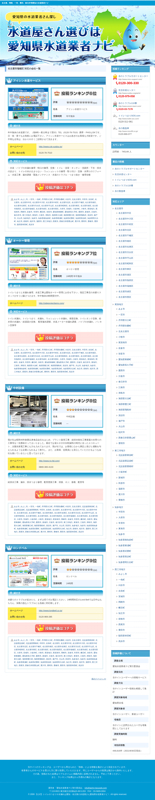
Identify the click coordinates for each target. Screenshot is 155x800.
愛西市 (81, 212)
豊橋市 (90, 221)
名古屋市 (56, 510)
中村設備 (18, 388)
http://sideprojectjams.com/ (51, 303)
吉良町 (91, 199)
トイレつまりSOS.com (129, 115)
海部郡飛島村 (81, 215)
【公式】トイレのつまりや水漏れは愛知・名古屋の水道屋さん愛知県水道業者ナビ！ (77, 34)
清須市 (90, 215)
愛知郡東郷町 (58, 212)
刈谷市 (68, 199)
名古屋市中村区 (52, 202)
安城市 (69, 209)
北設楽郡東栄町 (88, 506)
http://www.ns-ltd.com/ (49, 461)
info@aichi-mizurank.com (96, 788)
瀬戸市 (71, 365)
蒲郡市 (39, 221)
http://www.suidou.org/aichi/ (129, 93)
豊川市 (77, 221)
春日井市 (17, 215)
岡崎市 (23, 212)
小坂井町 (76, 209)
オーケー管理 (21, 240)
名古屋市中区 (26, 202)
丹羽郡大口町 (47, 199)
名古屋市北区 (65, 202)
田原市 (68, 525)
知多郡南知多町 (44, 218)
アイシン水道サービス (27, 80)
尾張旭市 (91, 359)
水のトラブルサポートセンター (133, 76)
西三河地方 (47, 221)
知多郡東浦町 (57, 218)
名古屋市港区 (86, 206)
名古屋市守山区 (47, 206)
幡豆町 (42, 212)
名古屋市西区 (53, 209)
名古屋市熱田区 (56, 516)
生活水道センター (126, 90)
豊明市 (84, 221)
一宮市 (31, 199)
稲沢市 (32, 221)
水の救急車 (123, 128)
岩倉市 (29, 212)
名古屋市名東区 (20, 206)
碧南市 (26, 221)
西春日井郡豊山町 (66, 221)
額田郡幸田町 (22, 224)
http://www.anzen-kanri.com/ (129, 106)
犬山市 (19, 218)
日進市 (94, 212)
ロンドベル (20, 548)
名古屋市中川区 (38, 202)
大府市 (62, 209)
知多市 (34, 218)
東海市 (35, 215)
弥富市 (49, 212)
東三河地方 (26, 215)
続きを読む (55, 187)
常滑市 (36, 212)
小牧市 (83, 209)
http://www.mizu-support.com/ (130, 79)
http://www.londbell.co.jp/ (50, 610)
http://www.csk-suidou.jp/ (50, 146)
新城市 (87, 212)
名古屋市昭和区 (61, 206)
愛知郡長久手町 (71, 212)
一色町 (38, 199)
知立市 (19, 221)
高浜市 (31, 224)
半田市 (84, 199)
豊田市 (53, 372)
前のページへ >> (99, 679)
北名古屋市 (76, 199)
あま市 (16, 199)
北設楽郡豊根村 (32, 510)
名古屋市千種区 (78, 202)
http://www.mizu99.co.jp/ (128, 131)
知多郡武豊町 (69, 218)
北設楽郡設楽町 (125, 461)
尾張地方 (91, 209)
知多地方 (27, 218)
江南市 (41, 215)
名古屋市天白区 (34, 206)
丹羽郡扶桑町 (59, 199)
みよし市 (24, 199)
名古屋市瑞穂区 (28, 209)
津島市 (48, 215)
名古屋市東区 (74, 206)
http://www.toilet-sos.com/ (128, 119)
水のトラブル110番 (127, 103)
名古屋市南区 (90, 202)
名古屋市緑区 (41, 209)
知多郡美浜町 (81, 218)
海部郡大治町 (57, 215)
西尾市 (55, 221)
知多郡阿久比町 (69, 369)
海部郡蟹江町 (69, 215)
